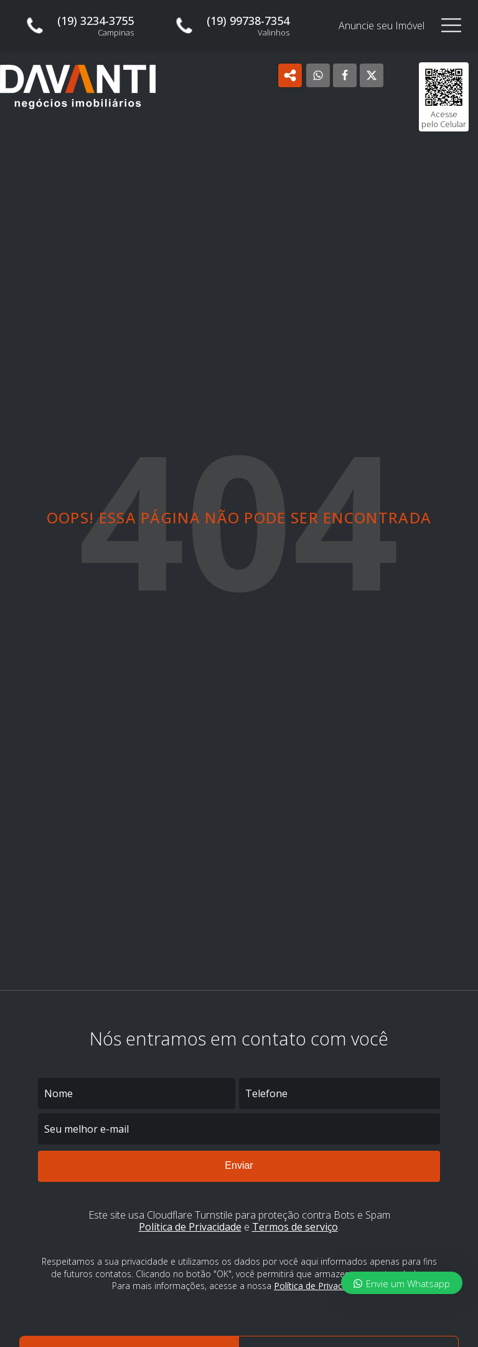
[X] (371, 75)
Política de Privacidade (190, 1227)
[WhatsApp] (318, 75)
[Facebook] (345, 75)
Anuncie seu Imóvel (381, 26)
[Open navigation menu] (451, 26)
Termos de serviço (295, 1227)
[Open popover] (290, 75)
